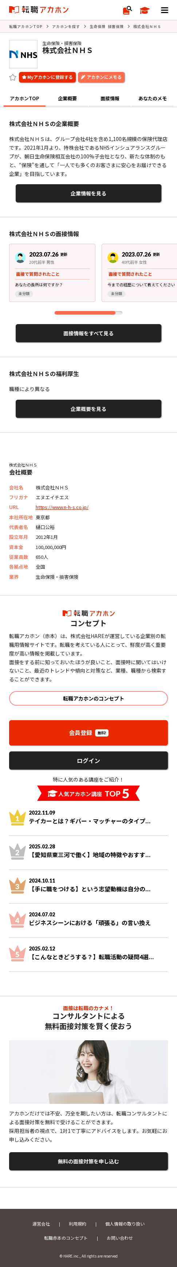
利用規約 (77, 1223)
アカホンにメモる (104, 77)
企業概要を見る (88, 408)
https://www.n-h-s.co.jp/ (62, 507)
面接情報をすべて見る (88, 333)
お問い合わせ (120, 1238)
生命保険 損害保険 (107, 26)
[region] (88, 276)
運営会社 (41, 1223)
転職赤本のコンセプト (66, 1238)
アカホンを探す (66, 26)
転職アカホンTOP (26, 26)
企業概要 (67, 98)
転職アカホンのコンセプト (93, 698)
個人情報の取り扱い (125, 1223)
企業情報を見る (88, 193)
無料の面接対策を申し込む (88, 1161)
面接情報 (110, 98)
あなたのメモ (152, 98)
